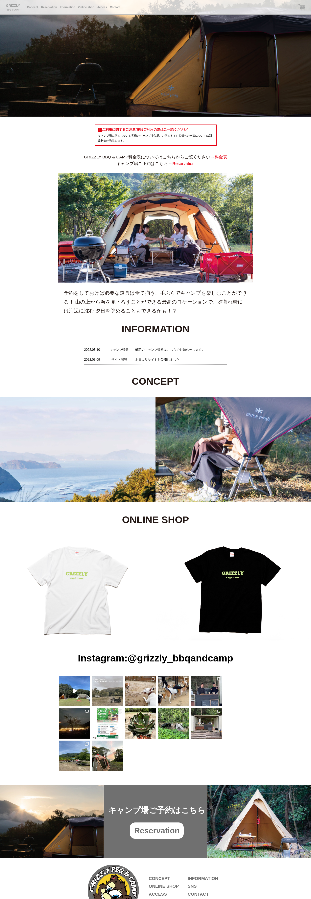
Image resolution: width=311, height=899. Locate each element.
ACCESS (158, 861)
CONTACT (198, 861)
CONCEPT (159, 846)
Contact (115, 7)
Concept (32, 7)
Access (102, 7)
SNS (192, 853)
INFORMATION (203, 846)
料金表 (221, 157)
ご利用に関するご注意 (205, 870)
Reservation (49, 7)
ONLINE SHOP (164, 853)
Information (67, 7)
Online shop (86, 7)
